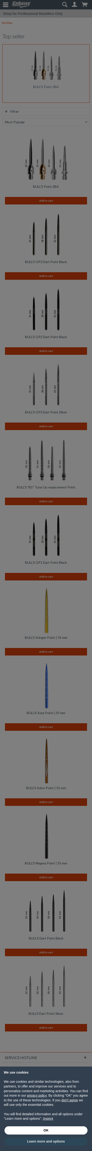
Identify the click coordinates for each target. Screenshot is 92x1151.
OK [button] (46, 1130)
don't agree (69, 1100)
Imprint (48, 1118)
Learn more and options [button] (46, 1141)
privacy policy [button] (37, 1095)
